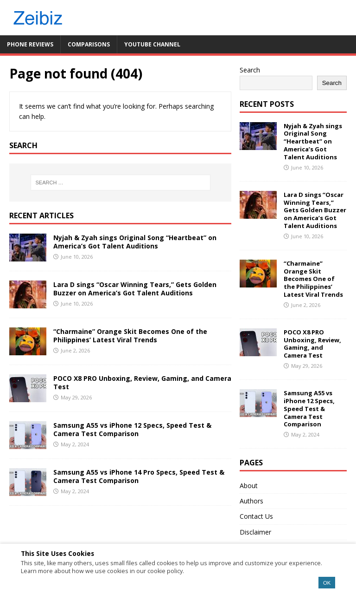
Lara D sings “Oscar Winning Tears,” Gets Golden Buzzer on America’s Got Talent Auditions (134, 288)
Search (250, 69)
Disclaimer (255, 532)
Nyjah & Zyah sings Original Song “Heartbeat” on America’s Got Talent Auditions (134, 241)
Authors (251, 500)
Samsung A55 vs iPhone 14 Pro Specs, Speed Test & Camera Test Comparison (138, 476)
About (249, 485)
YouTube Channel (152, 44)
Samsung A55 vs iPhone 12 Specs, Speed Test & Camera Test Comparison (132, 429)
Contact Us (256, 516)
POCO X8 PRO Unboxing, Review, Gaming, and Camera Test (142, 382)
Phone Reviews (30, 44)
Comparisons (89, 44)
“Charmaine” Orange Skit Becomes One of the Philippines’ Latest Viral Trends (130, 335)
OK (327, 583)
